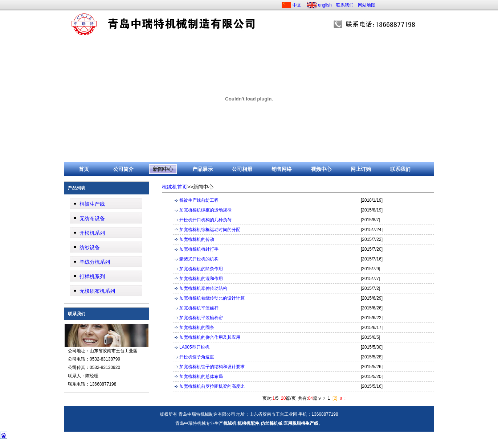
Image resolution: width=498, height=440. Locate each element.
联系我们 (345, 5)
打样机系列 (92, 276)
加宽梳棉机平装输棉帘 (201, 317)
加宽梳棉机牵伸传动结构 (203, 288)
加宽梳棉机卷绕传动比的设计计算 (212, 298)
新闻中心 (163, 169)
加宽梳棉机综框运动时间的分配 (209, 229)
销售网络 (282, 169)
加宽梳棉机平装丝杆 (199, 308)
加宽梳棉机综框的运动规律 (205, 210)
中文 (297, 5)
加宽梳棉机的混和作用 (201, 278)
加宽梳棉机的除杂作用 (201, 268)
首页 (84, 169)
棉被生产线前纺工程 (199, 200)
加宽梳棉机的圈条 (196, 327)
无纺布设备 (92, 218)
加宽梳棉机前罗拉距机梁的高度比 (212, 386)
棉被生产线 (92, 204)
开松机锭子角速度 (196, 356)
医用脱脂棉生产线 (300, 423)
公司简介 (123, 169)
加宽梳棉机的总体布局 (201, 376)
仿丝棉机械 (271, 423)
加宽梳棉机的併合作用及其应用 (209, 337)
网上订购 (361, 169)
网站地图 (366, 5)
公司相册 (242, 169)
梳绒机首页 (174, 187)
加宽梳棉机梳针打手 (199, 249)
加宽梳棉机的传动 (196, 239)
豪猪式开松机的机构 (199, 259)
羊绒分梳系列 (94, 262)
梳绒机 (229, 423)
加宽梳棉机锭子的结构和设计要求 (212, 366)
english (325, 5)
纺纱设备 (89, 247)
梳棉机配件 (248, 423)
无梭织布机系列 (97, 291)
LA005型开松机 (194, 347)
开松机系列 (92, 233)
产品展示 (202, 169)
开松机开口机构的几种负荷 (205, 219)
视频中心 (321, 169)
